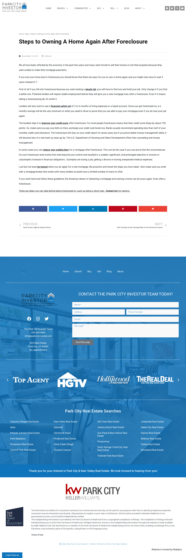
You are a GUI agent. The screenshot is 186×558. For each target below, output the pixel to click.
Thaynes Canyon (62, 450)
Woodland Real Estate (152, 450)
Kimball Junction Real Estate (25, 433)
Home (21, 34)
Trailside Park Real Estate (110, 455)
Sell (99, 271)
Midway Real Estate (151, 438)
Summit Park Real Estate (23, 450)
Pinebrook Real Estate (65, 438)
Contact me (112, 191)
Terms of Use (37, 535)
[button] (33, 209)
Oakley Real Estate (150, 444)
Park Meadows (17, 438)
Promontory (103, 441)
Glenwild (58, 427)
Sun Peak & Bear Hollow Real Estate (112, 434)
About (120, 271)
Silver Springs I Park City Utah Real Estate (112, 448)
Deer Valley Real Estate (65, 421)
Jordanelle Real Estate (152, 421)
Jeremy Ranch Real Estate (110, 427)
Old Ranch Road (62, 433)
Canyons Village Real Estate (24, 421)
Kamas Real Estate (150, 433)
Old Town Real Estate (108, 421)
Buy (89, 271)
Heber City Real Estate (152, 427)
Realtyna (177, 549)
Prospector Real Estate (21, 444)
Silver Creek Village (63, 444)
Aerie (12, 427)
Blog (27, 34)
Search (78, 271)
